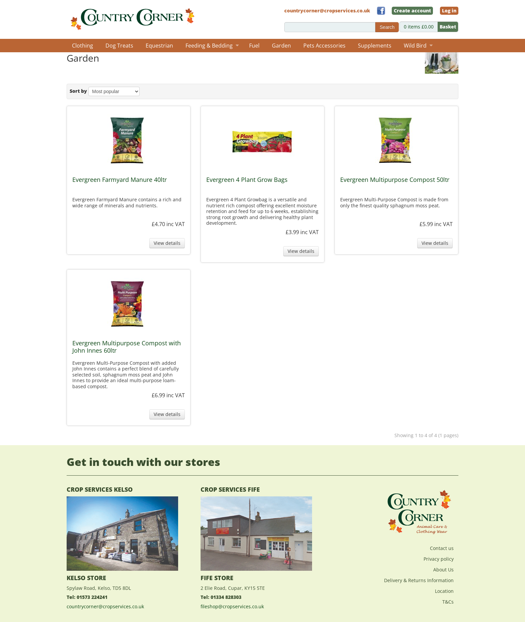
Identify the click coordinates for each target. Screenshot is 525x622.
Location (444, 591)
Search (387, 27)
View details (167, 243)
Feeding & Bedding (212, 45)
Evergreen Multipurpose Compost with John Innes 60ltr (126, 346)
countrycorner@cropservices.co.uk (105, 606)
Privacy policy (439, 559)
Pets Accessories (324, 45)
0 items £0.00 (431, 27)
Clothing (82, 45)
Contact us (442, 548)
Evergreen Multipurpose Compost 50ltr (394, 180)
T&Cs (448, 602)
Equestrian (159, 45)
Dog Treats (119, 45)
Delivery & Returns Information (419, 580)
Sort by (78, 91)
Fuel (254, 45)
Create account (412, 10)
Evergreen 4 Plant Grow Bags (247, 180)
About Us (443, 569)
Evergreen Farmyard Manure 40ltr (119, 180)
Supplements (374, 45)
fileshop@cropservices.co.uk (232, 606)
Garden (281, 45)
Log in (449, 10)
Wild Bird (418, 45)
